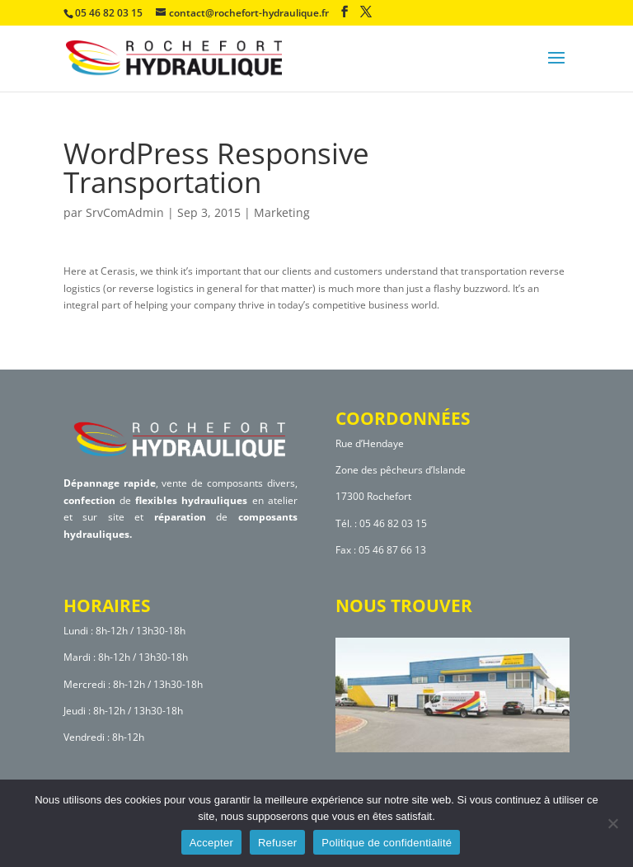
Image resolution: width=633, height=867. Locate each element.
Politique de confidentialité (386, 842)
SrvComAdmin (125, 212)
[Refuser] (612, 823)
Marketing (282, 212)
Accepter (211, 842)
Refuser (277, 842)
